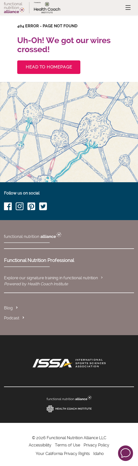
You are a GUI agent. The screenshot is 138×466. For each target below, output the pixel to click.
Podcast (11, 318)
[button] (125, 452)
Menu (123, 7)
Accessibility (40, 445)
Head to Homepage (49, 66)
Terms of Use (67, 445)
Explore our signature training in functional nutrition (54, 277)
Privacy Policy (96, 445)
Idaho (98, 453)
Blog (8, 308)
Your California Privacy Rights (63, 453)
